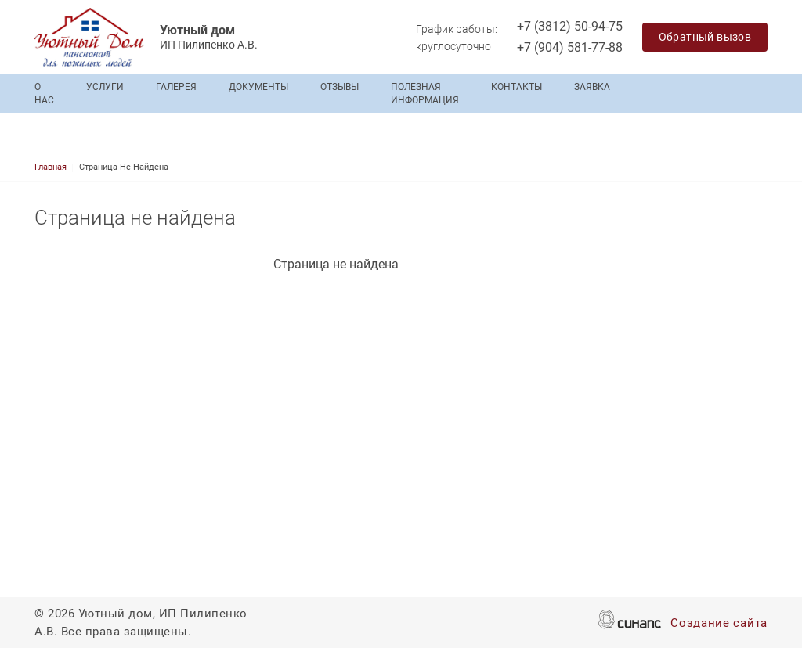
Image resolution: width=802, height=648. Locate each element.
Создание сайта (719, 624)
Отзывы (339, 86)
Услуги (105, 86)
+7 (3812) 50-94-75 (570, 26)
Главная (50, 167)
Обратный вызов (705, 37)
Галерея (176, 86)
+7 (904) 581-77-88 (570, 47)
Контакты (516, 86)
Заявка (592, 86)
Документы (258, 86)
